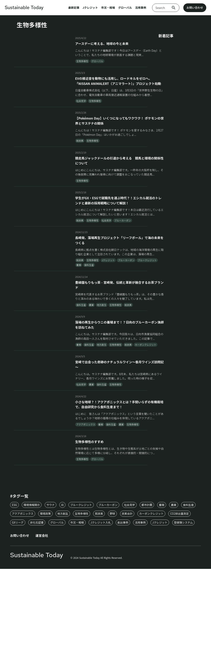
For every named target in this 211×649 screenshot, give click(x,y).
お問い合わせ (194, 8)
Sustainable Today (24, 8)
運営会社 (42, 600)
